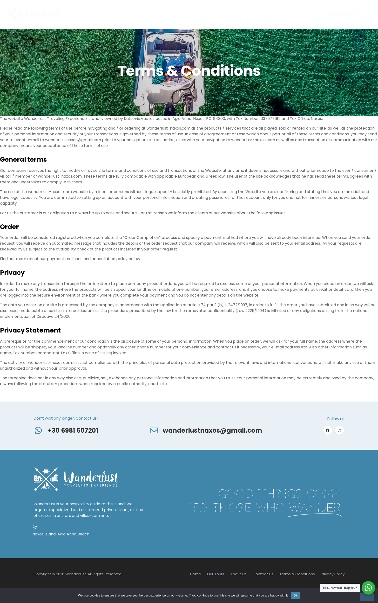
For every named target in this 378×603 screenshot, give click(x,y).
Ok (295, 595)
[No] (367, 597)
